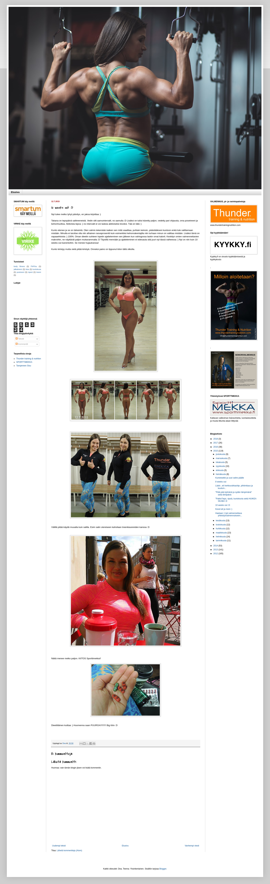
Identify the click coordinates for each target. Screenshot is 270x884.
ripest (30, 272)
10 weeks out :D (222, 505)
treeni (38, 272)
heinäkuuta (221, 474)
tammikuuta (221, 540)
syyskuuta (221, 466)
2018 (216, 439)
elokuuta (220, 470)
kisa (27, 269)
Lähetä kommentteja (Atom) (69, 850)
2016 (216, 447)
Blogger (162, 869)
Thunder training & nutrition (28, 358)
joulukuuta (221, 454)
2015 (216, 451)
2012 (216, 553)
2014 (216, 545)
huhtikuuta (221, 528)
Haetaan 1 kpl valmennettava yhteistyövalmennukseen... (228, 514)
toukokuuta (221, 524)
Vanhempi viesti (192, 846)
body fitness (19, 266)
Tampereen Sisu (23, 365)
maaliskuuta (221, 532)
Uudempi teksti (59, 846)
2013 (216, 549)
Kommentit (22, 344)
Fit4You (34, 266)
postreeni (20, 272)
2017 (216, 443)
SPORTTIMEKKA (24, 362)
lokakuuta (220, 462)
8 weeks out (220, 482)
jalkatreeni (18, 269)
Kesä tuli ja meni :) (223, 509)
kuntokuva (37, 269)
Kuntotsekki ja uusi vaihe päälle (229, 478)
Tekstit (20, 339)
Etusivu (15, 192)
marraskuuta (222, 458)
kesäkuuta (221, 520)
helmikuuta (221, 536)
